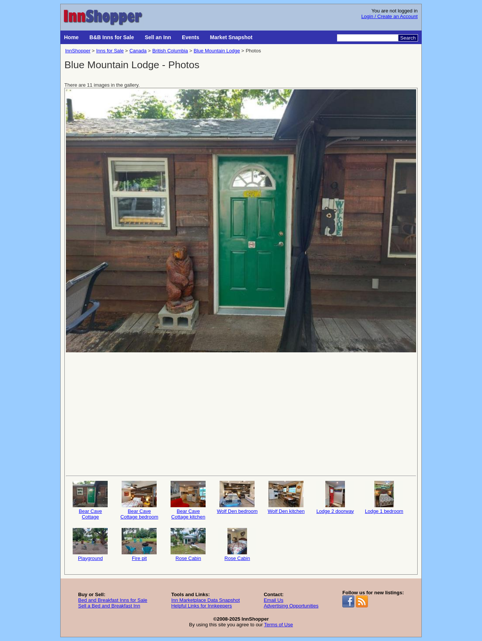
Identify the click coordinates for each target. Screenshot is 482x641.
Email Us (273, 600)
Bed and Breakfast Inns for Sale (112, 600)
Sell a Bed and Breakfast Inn (109, 606)
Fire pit (139, 544)
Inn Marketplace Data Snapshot (205, 600)
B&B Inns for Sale (112, 37)
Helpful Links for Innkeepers (201, 606)
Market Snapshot (231, 37)
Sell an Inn (158, 37)
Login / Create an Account (389, 16)
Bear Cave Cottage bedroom (139, 500)
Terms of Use (278, 624)
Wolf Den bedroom (237, 497)
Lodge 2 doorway (335, 497)
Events (190, 37)
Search (408, 38)
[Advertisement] (241, 413)
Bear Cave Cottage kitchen (188, 500)
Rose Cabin (188, 544)
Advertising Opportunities (291, 606)
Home (71, 37)
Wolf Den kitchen (286, 497)
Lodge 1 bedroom (384, 497)
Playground (90, 544)
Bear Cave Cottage (90, 500)
